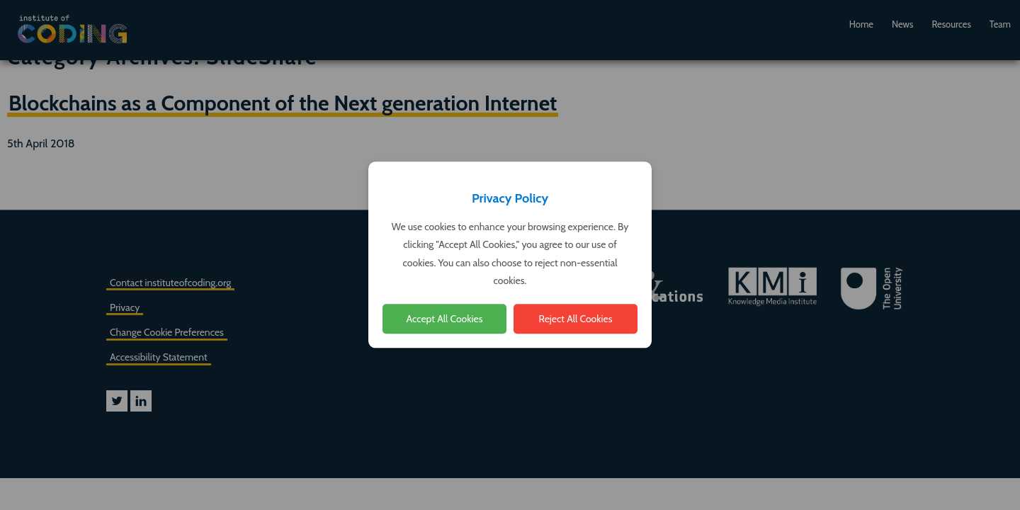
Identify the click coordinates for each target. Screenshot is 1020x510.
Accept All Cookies (444, 318)
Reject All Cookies (575, 318)
